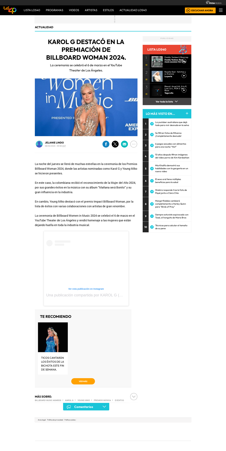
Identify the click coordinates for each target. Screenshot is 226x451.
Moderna (90, 440)
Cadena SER (138, 427)
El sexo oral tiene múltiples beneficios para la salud (168, 181)
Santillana (107, 427)
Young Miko (84, 400)
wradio (108, 431)
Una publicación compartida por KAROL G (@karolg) (90, 295)
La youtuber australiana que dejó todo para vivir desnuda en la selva (172, 124)
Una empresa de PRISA (49, 429)
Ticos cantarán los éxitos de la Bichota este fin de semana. (52, 363)
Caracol (169, 427)
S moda (131, 440)
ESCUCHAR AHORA (202, 10)
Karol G (69, 400)
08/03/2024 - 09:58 (55, 145)
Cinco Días (120, 431)
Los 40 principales (92, 427)
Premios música (102, 400)
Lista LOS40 (32, 10)
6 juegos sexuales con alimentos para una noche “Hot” (170, 145)
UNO (99, 431)
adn (158, 427)
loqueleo (145, 440)
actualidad (44, 27)
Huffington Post (81, 431)
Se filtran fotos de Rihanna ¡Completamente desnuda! (168, 134)
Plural (105, 440)
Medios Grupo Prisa (49, 437)
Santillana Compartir (123, 427)
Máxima (140, 431)
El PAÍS (77, 427)
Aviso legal (42, 420)
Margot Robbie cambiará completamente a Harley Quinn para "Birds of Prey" (170, 203)
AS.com (148, 427)
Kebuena (170, 431)
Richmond (75, 440)
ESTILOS (108, 10)
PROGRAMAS (54, 10)
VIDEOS (74, 10)
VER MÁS (83, 381)
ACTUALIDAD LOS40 (133, 10)
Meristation (160, 440)
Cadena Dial (159, 431)
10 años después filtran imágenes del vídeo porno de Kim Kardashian (172, 156)
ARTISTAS (91, 10)
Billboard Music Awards (48, 400)
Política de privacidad (55, 420)
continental (132, 431)
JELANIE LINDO (54, 142)
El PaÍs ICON (119, 440)
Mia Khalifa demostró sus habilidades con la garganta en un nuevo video (171, 168)
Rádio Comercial (174, 440)
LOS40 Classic (149, 431)
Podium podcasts (75, 435)
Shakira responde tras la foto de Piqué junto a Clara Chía (171, 191)
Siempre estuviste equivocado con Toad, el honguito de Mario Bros (171, 216)
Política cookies (70, 420)
